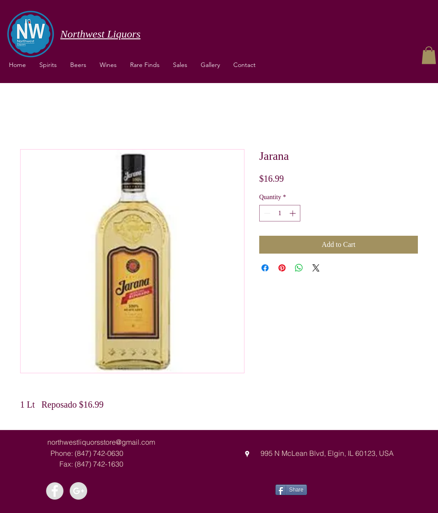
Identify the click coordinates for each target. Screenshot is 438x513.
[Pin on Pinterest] (282, 268)
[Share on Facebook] (265, 268)
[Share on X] (316, 268)
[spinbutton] (280, 213)
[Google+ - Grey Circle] (78, 491)
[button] (108, 64)
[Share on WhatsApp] (299, 268)
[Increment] (293, 213)
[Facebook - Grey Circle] (54, 491)
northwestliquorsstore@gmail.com (101, 442)
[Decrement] (266, 213)
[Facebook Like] (340, 488)
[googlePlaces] (247, 454)
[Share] (291, 489)
